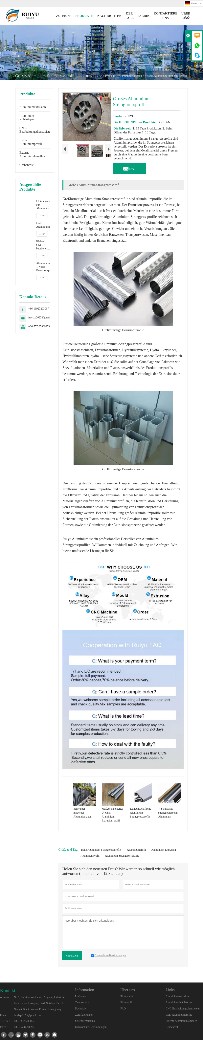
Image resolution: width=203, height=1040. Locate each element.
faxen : (4, 1027)
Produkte (84, 15)
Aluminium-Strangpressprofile (122, 855)
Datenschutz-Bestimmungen (91, 1027)
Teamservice (82, 1002)
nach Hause (94, 75)
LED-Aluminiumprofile (30, 142)
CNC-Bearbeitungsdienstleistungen (38, 129)
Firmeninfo (126, 996)
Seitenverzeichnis (85, 1020)
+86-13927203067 (38, 308)
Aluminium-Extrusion (163, 849)
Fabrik (144, 15)
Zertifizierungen (84, 1014)
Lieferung (80, 996)
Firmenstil (126, 1002)
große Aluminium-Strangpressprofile (100, 849)
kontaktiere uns (165, 16)
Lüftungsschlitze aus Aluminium (43, 205)
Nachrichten (109, 15)
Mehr (42, 215)
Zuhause (63, 15)
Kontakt (7, 990)
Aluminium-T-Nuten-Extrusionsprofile (43, 267)
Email (129, 168)
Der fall (129, 16)
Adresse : (5, 997)
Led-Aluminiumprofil (43, 225)
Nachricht (80, 1008)
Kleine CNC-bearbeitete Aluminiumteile (43, 245)
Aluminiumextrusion (130, 75)
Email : (4, 1015)
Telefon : (5, 1021)
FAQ (123, 1008)
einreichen (72, 955)
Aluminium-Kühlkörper (27, 117)
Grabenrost (26, 165)
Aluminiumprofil (136, 849)
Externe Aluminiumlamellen (32, 154)
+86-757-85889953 (39, 326)
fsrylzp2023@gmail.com (42, 317)
